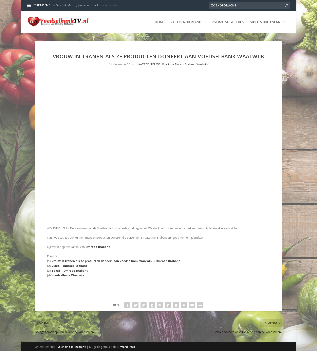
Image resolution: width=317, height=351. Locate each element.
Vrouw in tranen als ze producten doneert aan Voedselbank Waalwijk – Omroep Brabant (116, 260)
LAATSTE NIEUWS (149, 64)
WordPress (127, 346)
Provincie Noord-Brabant (178, 64)
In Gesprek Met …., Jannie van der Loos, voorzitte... (86, 5)
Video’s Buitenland (266, 22)
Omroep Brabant (98, 246)
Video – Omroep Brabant (69, 265)
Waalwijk (202, 64)
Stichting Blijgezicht (71, 346)
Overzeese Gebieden (228, 22)
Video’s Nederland (185, 22)
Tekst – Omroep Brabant (70, 270)
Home (159, 22)
